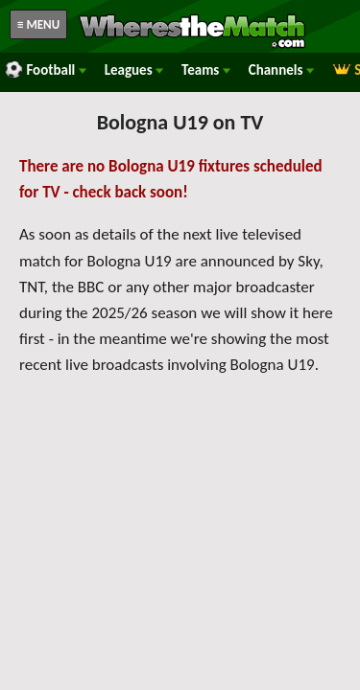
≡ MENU (38, 24)
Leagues (134, 70)
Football (45, 70)
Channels (281, 70)
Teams (205, 70)
